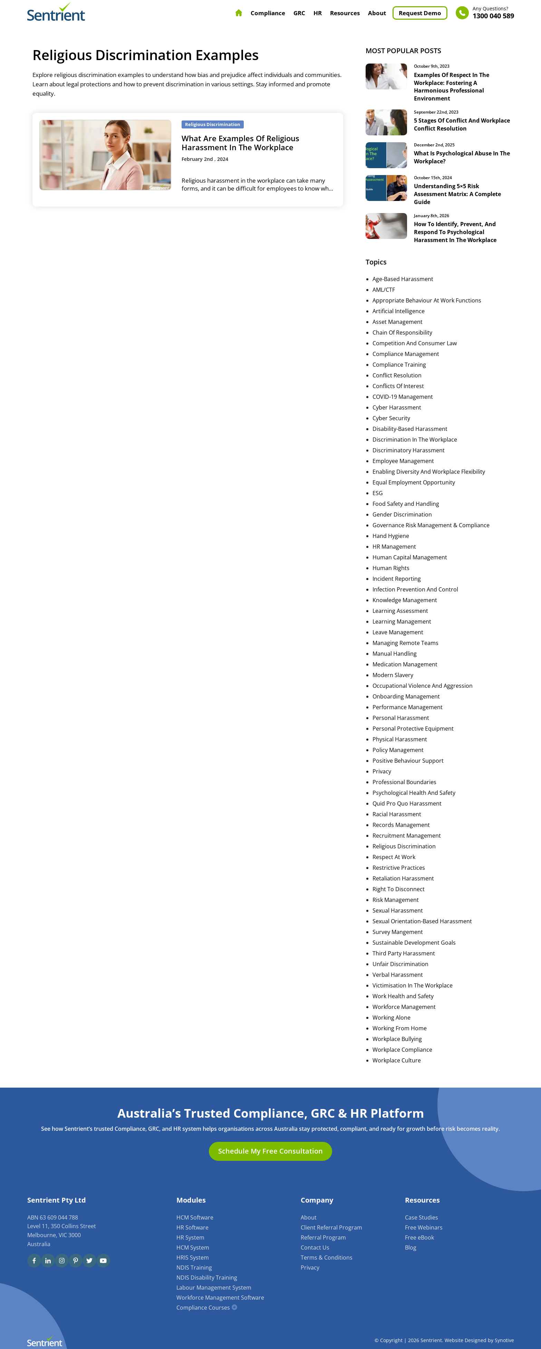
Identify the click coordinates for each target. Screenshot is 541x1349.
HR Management (394, 545)
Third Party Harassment (404, 952)
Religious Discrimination (404, 845)
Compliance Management (406, 352)
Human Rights (391, 566)
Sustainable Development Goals (414, 941)
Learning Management (402, 620)
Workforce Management (404, 1005)
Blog (410, 1246)
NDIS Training (194, 1266)
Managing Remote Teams (405, 641)
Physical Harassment (400, 738)
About (377, 13)
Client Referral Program (331, 1226)
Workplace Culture (397, 1059)
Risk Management (396, 898)
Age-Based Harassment (403, 277)
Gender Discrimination (402, 513)
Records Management (401, 823)
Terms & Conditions (326, 1256)
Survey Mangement (398, 930)
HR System (190, 1236)
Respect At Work (394, 855)
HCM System (192, 1246)
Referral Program (323, 1236)
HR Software (192, 1226)
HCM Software (194, 1216)
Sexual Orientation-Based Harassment (422, 920)
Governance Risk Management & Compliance (431, 524)
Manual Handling (395, 652)
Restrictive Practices (399, 866)
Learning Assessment (400, 609)
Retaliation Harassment (403, 877)
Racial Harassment (397, 813)
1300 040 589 (493, 13)
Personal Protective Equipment (413, 727)
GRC (299, 13)
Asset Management (398, 320)
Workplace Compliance (402, 1048)
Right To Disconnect (399, 888)
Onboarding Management (406, 695)
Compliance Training (399, 363)
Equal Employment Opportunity (414, 481)
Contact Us (315, 1246)
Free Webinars (424, 1226)
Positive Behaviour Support (408, 759)
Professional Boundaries (404, 780)
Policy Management (398, 748)
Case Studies (421, 1216)
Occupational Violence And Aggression (423, 684)
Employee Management (403, 459)
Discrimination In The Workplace (415, 438)
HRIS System (192, 1256)
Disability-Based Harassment (410, 427)
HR (317, 13)
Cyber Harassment (397, 406)
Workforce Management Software (220, 1296)
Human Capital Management (410, 556)
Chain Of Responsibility (402, 331)
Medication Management (405, 663)
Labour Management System (213, 1286)
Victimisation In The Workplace (413, 984)
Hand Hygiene (391, 534)
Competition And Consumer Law (415, 342)
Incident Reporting (397, 577)
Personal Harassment (401, 716)
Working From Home (400, 1027)
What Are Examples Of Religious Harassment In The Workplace (240, 142)
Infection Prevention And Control (415, 588)
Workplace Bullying (397, 1037)
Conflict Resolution (397, 374)
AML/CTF (384, 288)
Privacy (382, 770)
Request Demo (420, 13)
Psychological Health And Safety (414, 791)
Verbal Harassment (398, 973)
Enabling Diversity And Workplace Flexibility (429, 470)
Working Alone (391, 1016)
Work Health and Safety (403, 995)
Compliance (268, 13)
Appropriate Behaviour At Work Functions (427, 299)
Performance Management (408, 706)
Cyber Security (391, 417)
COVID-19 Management (403, 395)
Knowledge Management (405, 599)
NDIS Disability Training (206, 1276)
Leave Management (398, 631)
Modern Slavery (393, 673)
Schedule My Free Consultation (270, 1150)
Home (238, 12)
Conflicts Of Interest (398, 384)
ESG (378, 491)
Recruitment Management (407, 834)
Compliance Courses (203, 1306)
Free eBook (419, 1236)
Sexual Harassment (398, 909)
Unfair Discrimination (400, 962)
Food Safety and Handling (406, 502)
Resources (345, 13)
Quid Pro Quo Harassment (407, 802)
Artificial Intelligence (399, 310)
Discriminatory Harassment (409, 449)
